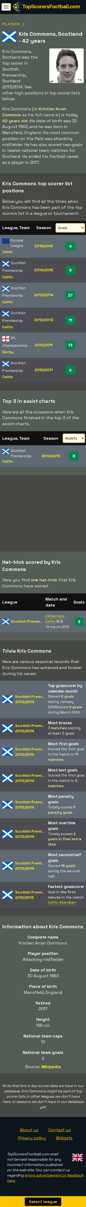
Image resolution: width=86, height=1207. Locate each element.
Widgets (64, 1138)
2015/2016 (43, 246)
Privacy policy (32, 1138)
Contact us (59, 1129)
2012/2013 (43, 319)
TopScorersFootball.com (51, 6)
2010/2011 (44, 345)
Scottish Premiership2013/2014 (34, 699)
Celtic (7, 251)
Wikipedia (51, 1066)
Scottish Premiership (30, 621)
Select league (43, 1201)
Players (11, 24)
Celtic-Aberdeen (62, 902)
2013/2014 (43, 295)
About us (29, 1129)
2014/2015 (43, 270)
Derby (7, 352)
